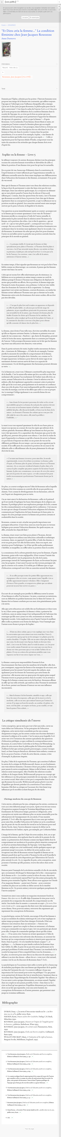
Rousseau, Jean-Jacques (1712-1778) (16, 77)
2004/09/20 (12, 25)
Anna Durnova (9, 38)
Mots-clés (13, 68)
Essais (4, 25)
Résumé (5, 68)
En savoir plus (34, 17)
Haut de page (29, 1129)
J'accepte (25, 17)
